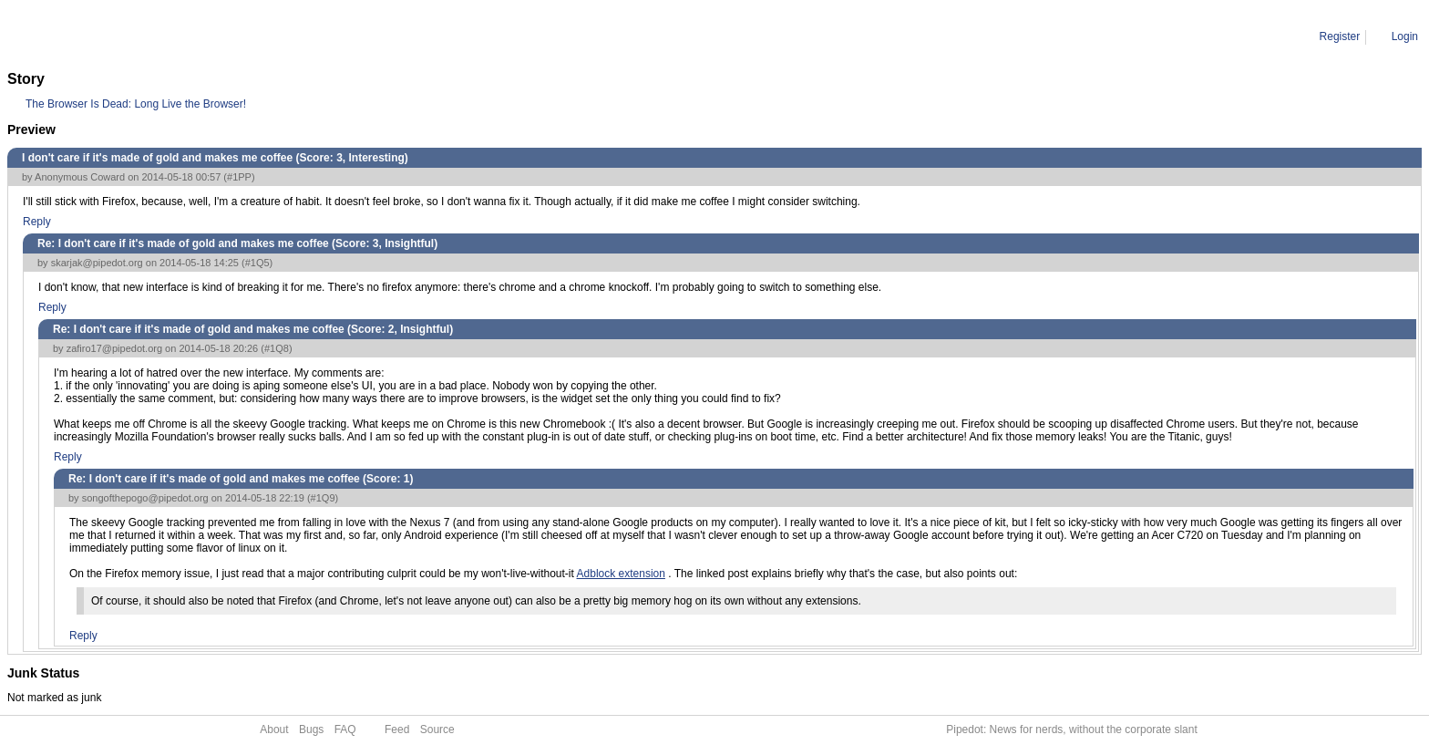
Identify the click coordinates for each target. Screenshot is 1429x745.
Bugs (311, 729)
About (274, 729)
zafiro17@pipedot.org (114, 348)
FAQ (345, 729)
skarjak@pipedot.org (97, 262)
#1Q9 (323, 497)
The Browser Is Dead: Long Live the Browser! (136, 104)
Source (437, 729)
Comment (100, 36)
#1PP (239, 176)
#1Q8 (276, 348)
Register (1340, 36)
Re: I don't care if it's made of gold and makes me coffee (273, 36)
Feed (397, 729)
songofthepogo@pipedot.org (145, 497)
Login (1405, 36)
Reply (37, 221)
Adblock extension (621, 573)
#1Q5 (257, 262)
